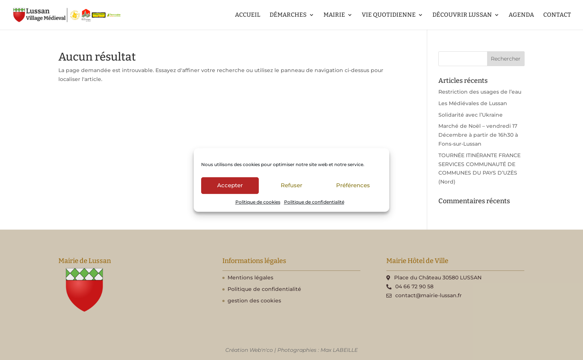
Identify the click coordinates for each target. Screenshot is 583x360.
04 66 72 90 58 (414, 286)
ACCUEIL (247, 15)
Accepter (230, 185)
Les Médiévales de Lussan (472, 103)
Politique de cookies (257, 202)
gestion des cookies (254, 300)
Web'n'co (261, 350)
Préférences (353, 185)
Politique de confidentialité (314, 202)
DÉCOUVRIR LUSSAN (462, 15)
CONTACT (557, 15)
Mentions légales (250, 277)
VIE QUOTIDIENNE (389, 15)
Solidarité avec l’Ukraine (470, 114)
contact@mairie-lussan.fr (428, 295)
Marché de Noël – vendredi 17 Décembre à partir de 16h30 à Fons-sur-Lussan (478, 135)
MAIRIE (334, 15)
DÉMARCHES (288, 15)
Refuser (291, 185)
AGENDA (521, 15)
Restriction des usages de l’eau (479, 91)
